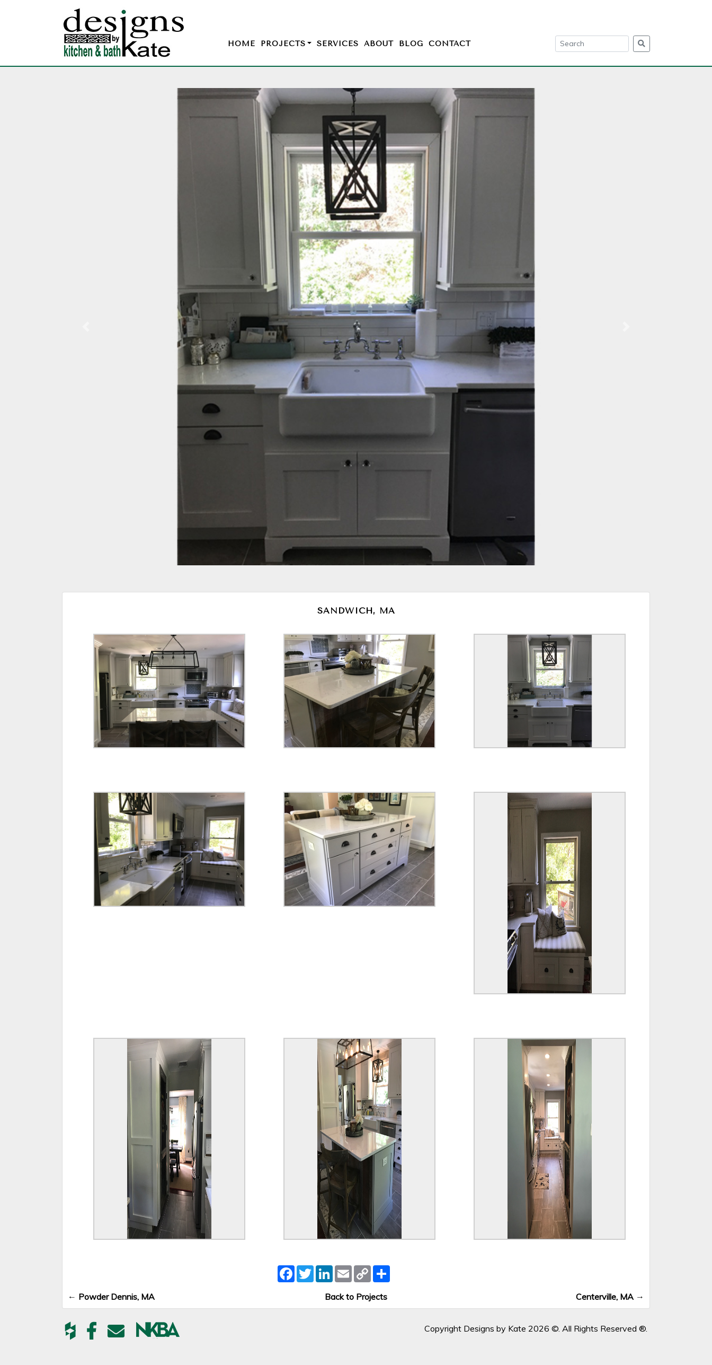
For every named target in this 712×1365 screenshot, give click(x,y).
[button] (86, 326)
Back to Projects (356, 1296)
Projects (283, 43)
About (379, 43)
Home (241, 43)
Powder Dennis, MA (111, 1296)
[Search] (592, 44)
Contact (450, 43)
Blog (411, 43)
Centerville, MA (610, 1296)
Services (338, 43)
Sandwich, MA (356, 611)
